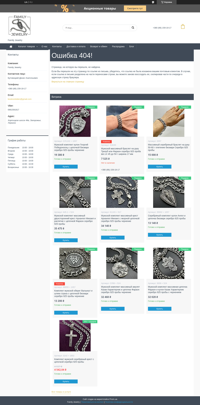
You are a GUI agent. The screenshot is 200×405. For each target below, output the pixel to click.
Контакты (57, 46)
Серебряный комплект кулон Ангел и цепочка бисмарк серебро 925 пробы (166, 217)
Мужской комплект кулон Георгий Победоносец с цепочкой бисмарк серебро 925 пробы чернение (71, 147)
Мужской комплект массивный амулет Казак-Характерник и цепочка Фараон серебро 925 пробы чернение (120, 290)
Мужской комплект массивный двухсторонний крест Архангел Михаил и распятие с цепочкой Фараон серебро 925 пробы (75, 219)
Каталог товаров (26, 46)
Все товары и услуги (61, 392)
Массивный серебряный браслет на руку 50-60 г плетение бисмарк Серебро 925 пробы (168, 147)
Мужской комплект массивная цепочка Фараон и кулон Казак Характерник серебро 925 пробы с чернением (167, 290)
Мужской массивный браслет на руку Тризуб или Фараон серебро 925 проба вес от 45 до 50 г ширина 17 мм (121, 151)
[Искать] (133, 28)
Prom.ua (113, 399)
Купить (66, 166)
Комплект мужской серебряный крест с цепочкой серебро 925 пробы (74, 360)
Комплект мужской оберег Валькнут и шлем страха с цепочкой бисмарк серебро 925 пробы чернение (73, 293)
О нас (44, 46)
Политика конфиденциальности (119, 402)
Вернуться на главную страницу (68, 81)
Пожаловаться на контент (92, 402)
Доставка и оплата (76, 46)
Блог (131, 46)
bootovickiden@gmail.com (20, 99)
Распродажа (118, 46)
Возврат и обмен (98, 46)
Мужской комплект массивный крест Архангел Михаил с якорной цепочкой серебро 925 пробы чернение (120, 218)
